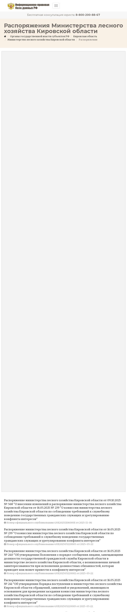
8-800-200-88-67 (88, 14)
